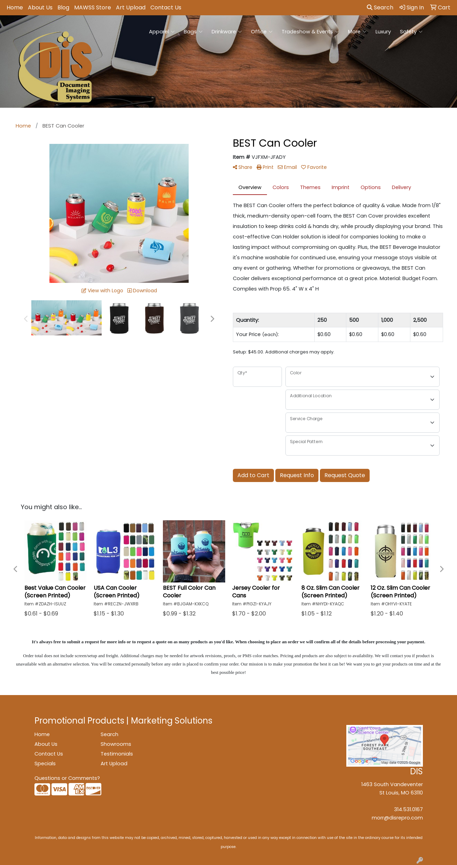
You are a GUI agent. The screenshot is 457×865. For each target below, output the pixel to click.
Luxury (383, 31)
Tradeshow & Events (310, 31)
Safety (411, 31)
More (357, 31)
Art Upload (130, 7)
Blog (63, 7)
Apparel (162, 31)
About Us (40, 7)
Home (15, 7)
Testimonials (117, 753)
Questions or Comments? (67, 778)
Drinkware (227, 31)
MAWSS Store (92, 7)
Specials (45, 763)
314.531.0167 (408, 809)
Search (380, 7)
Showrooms (116, 744)
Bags (193, 31)
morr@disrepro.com (397, 817)
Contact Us (165, 7)
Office (262, 31)
